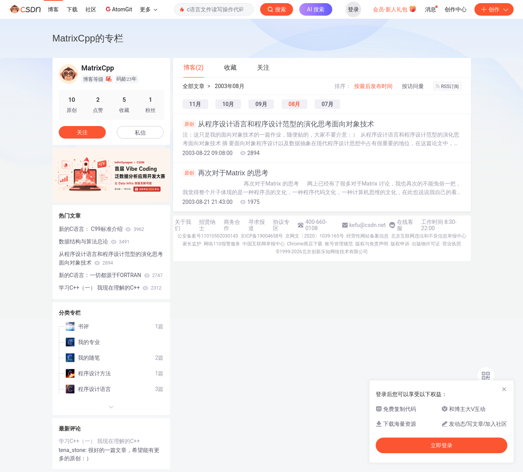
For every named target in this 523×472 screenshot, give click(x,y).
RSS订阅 (447, 86)
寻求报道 (256, 225)
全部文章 (193, 86)
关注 (82, 132)
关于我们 (183, 225)
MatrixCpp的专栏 (87, 38)
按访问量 (413, 86)
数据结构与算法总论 (94, 241)
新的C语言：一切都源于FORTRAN (111, 275)
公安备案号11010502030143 (207, 236)
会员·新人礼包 (394, 9)
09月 (261, 104)
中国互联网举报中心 (263, 244)
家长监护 (192, 244)
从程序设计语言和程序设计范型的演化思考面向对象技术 (278, 124)
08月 (294, 104)
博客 (53, 9)
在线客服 (405, 225)
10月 (228, 104)
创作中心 (456, 9)
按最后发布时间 (373, 86)
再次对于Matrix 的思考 (225, 173)
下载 (72, 9)
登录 (353, 9)
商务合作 (232, 225)
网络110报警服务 (222, 244)
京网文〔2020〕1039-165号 (314, 236)
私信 (140, 133)
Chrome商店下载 (304, 244)
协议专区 (281, 225)
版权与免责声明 (371, 244)
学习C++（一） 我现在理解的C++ (110, 288)
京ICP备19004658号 (262, 236)
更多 (148, 9)
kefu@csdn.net (367, 225)
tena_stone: (73, 450)
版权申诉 (400, 244)
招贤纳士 (207, 225)
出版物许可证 (426, 244)
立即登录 (441, 445)
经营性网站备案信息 (367, 236)
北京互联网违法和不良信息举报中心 (428, 236)
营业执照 (451, 244)
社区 (90, 9)
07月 (327, 104)
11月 (195, 104)
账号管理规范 (339, 244)
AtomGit (118, 9)
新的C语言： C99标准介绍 (101, 229)
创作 (494, 9)
